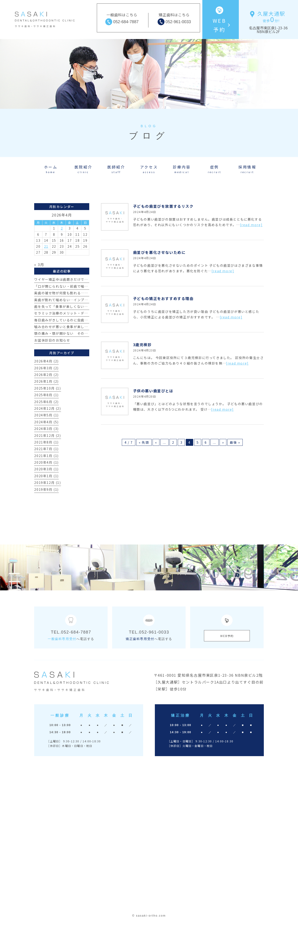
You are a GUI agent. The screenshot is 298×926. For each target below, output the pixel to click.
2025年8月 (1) (46, 395)
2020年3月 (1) (46, 469)
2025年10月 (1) (47, 388)
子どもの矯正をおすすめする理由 (163, 298)
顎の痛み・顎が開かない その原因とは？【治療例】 (77, 333)
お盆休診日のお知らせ (52, 340)
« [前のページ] (156, 442)
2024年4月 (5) (46, 422)
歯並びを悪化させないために (159, 252)
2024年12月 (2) (47, 408)
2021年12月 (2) (47, 435)
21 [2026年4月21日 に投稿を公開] (46, 246)
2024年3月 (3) (46, 428)
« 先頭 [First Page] (144, 442)
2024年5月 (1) (46, 415)
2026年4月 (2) (46, 361)
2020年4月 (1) (46, 462)
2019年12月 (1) (47, 482)
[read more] (251, 224)
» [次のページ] (223, 442)
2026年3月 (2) (46, 368)
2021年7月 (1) (46, 448)
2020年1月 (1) (46, 476)
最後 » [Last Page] (235, 442)
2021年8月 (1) (46, 442)
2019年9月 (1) (46, 489)
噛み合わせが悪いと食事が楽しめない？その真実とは (77, 326)
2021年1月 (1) (46, 455)
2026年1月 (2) (46, 381)
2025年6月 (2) (46, 401)
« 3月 (39, 264)
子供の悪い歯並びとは (153, 390)
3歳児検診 (142, 344)
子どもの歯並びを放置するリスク (163, 206)
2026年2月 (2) (46, 374)
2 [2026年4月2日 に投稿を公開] (62, 228)
